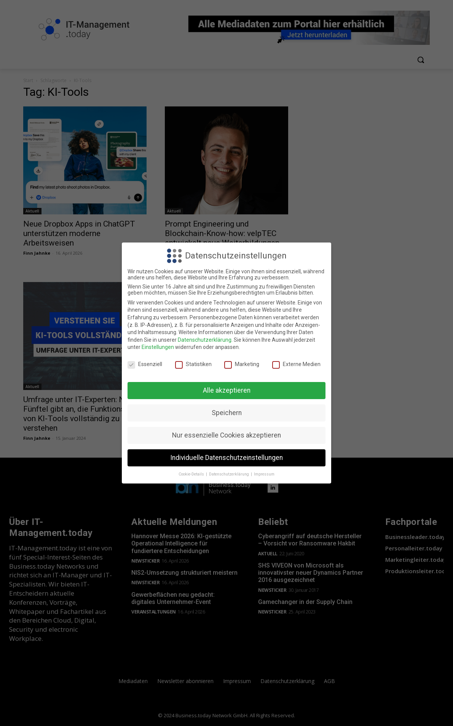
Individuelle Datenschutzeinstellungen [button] (226, 457)
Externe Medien (296, 364)
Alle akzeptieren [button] (226, 390)
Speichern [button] (227, 413)
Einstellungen (158, 347)
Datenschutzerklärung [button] (229, 474)
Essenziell (145, 364)
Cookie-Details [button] (192, 474)
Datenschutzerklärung (204, 340)
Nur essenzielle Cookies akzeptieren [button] (226, 435)
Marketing (241, 364)
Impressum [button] (264, 474)
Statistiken (193, 364)
